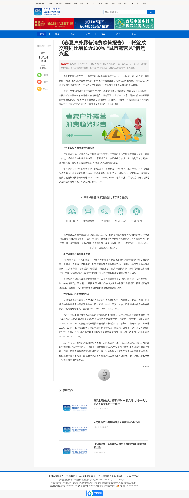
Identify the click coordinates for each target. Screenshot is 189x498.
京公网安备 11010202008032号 (128, 486)
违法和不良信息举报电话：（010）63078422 (119, 476)
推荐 (57, 34)
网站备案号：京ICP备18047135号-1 (86, 486)
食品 (113, 3)
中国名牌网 (41, 46)
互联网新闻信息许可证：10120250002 (62, 486)
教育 (118, 34)
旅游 (106, 3)
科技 (88, 3)
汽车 (94, 3)
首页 (42, 34)
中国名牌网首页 (41, 3)
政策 (50, 3)
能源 (144, 3)
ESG (119, 3)
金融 (81, 3)
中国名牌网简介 (56, 476)
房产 (138, 3)
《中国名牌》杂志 (86, 476)
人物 (75, 3)
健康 (100, 3)
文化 (131, 3)
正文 (49, 46)
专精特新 (68, 3)
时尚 (125, 3)
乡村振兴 (58, 3)
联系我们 (71, 476)
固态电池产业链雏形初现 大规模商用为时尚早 (117, 422)
